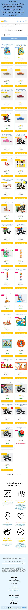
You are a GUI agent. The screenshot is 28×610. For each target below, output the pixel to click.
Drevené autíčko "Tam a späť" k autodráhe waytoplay (7, 67)
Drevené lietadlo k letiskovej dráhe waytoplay (7, 180)
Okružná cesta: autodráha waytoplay (7, 405)
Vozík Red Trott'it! (7, 314)
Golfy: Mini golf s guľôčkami (20, 314)
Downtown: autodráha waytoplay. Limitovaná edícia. (7, 248)
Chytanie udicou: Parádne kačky (21, 248)
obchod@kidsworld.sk (6, 18)
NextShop (24, 607)
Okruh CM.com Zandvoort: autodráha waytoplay (7, 225)
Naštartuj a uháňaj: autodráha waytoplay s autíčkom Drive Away (20, 135)
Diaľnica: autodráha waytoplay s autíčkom (20, 203)
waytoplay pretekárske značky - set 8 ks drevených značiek (7, 158)
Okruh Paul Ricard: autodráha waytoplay (21, 225)
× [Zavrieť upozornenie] (26, 8)
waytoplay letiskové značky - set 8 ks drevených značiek (21, 158)
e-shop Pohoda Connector (11, 608)
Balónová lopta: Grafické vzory (21, 428)
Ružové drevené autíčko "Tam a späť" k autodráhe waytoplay (7, 135)
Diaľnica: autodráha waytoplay (21, 383)
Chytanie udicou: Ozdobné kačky (21, 270)
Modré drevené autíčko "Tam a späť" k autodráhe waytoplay (21, 113)
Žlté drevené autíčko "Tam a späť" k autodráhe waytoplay (7, 90)
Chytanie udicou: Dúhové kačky (7, 270)
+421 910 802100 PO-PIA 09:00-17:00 (19, 18)
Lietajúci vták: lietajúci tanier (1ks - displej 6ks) (7, 45)
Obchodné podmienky (14, 597)
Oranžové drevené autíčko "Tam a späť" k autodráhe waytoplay (21, 67)
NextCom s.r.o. (19, 608)
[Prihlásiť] (20, 21)
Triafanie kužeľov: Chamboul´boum (7, 338)
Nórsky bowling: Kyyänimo (21, 359)
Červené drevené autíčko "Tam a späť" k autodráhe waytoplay (21, 90)
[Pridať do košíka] (7, 63)
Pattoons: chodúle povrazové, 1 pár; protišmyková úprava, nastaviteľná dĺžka (7, 293)
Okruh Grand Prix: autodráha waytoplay (7, 451)
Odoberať (23, 563)
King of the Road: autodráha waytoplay (7, 428)
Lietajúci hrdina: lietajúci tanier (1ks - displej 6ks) (21, 45)
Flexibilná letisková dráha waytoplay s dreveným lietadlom (21, 180)
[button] (18, 21)
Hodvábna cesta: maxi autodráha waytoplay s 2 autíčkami (7, 113)
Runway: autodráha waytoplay (21, 293)
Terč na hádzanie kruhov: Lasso (7, 360)
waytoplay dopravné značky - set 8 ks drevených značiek (7, 203)
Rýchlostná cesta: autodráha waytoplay (21, 405)
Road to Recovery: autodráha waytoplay (7, 383)
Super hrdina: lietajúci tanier (20, 337)
